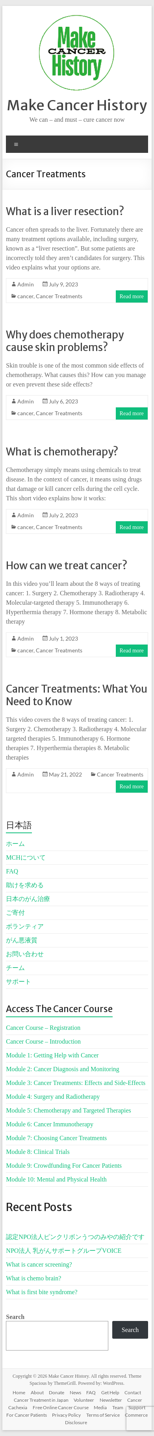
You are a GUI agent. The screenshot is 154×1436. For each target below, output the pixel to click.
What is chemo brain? (33, 1278)
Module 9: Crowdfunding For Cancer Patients (64, 1165)
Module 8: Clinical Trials (37, 1151)
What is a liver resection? (65, 211)
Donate (56, 1392)
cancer (25, 296)
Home (19, 1392)
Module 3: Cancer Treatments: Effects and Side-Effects (75, 1082)
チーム (15, 967)
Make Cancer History (77, 105)
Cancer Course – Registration (43, 1027)
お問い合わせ (25, 954)
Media (100, 1407)
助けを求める (25, 885)
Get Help (110, 1392)
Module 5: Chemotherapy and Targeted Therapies (68, 1110)
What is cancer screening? (39, 1264)
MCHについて (25, 857)
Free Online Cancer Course (61, 1407)
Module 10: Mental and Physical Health (56, 1179)
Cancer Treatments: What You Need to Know (76, 695)
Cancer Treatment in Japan (41, 1400)
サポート (18, 981)
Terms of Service (103, 1415)
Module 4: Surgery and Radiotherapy (53, 1096)
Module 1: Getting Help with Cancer (52, 1055)
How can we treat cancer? (66, 565)
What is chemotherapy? (62, 451)
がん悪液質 (21, 940)
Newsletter (111, 1400)
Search (15, 1316)
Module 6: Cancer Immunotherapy (49, 1124)
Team (117, 1407)
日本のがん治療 (28, 898)
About (37, 1392)
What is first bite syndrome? (41, 1292)
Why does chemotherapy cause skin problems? (65, 341)
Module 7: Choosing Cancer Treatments (56, 1138)
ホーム (15, 843)
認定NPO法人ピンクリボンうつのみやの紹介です (75, 1237)
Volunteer (84, 1400)
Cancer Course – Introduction (43, 1041)
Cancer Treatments (59, 296)
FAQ (12, 871)
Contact (132, 1392)
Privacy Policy (66, 1415)
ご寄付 (15, 912)
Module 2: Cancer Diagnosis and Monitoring (62, 1069)
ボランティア (25, 926)
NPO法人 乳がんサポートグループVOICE (63, 1250)
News (75, 1392)
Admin (25, 284)
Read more (132, 296)
